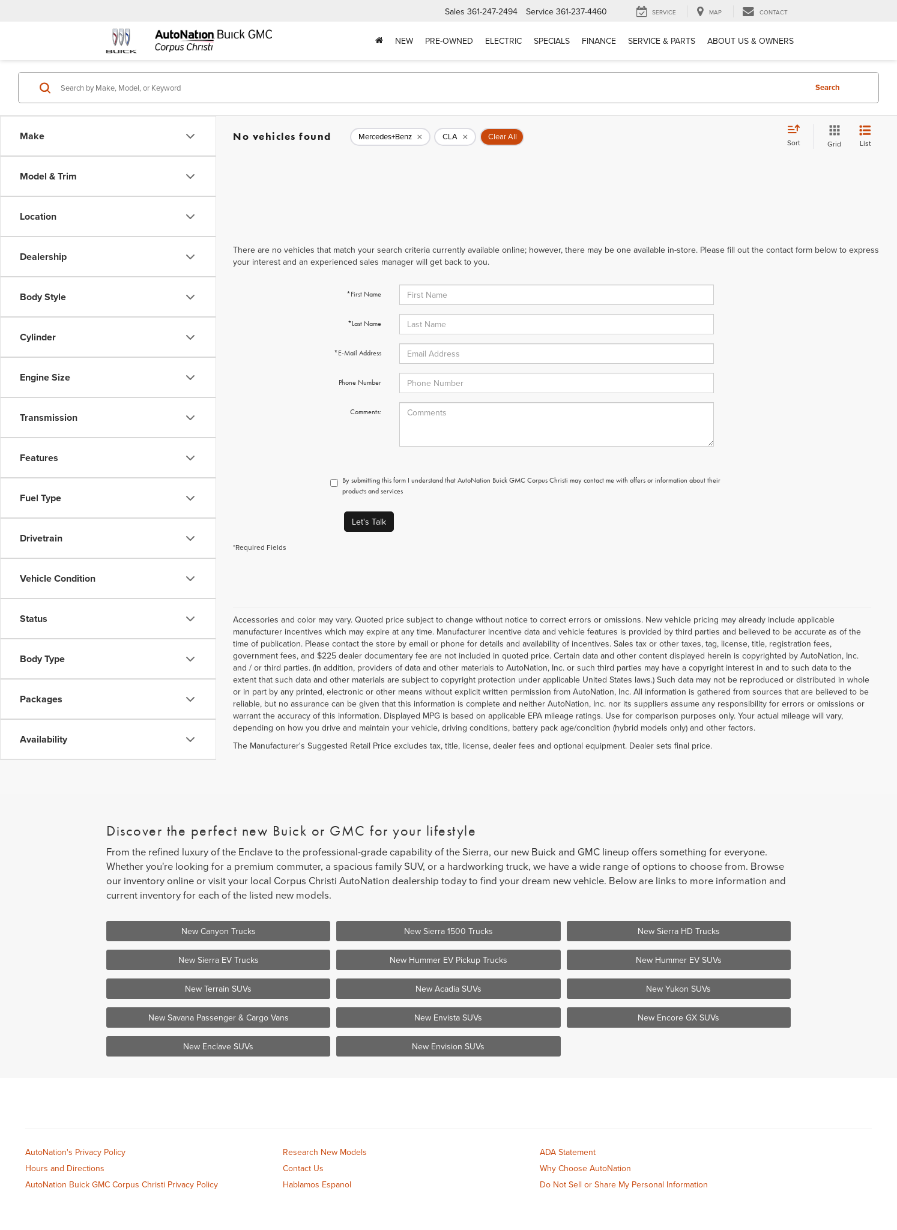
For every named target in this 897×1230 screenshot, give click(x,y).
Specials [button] (552, 41)
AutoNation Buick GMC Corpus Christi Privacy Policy (121, 1184)
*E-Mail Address (357, 353)
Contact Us (303, 1168)
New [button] (404, 41)
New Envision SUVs (448, 1046)
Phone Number (360, 382)
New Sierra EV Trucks (218, 960)
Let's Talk (369, 522)
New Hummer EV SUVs (679, 960)
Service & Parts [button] (661, 41)
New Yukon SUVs (678, 989)
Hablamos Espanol (317, 1184)
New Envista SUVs (448, 1017)
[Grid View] (832, 136)
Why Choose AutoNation (585, 1168)
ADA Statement (568, 1152)
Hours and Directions (64, 1168)
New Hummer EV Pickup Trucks (448, 960)
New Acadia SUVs (448, 989)
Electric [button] (503, 41)
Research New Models (325, 1152)
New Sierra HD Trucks (679, 931)
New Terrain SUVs (218, 989)
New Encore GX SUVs (678, 1017)
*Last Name (364, 323)
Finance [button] (599, 41)
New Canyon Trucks (218, 931)
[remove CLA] (455, 137)
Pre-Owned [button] (449, 41)
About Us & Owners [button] (750, 41)
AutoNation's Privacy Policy (75, 1152)
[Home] (379, 41)
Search (827, 87)
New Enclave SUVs (218, 1046)
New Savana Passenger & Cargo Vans (218, 1017)
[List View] (865, 136)
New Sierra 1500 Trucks (448, 931)
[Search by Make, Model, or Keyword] (431, 87)
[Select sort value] (797, 136)
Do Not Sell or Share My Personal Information (624, 1184)
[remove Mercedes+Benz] (390, 137)
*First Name (363, 294)
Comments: (365, 412)
